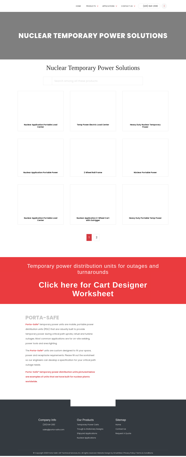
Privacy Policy (129, 454)
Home (78, 6)
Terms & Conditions (144, 454)
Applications (108, 6)
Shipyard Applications (87, 434)
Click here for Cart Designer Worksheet (93, 290)
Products (91, 6)
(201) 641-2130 (150, 5)
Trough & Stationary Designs (90, 430)
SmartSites (117, 454)
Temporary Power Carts (88, 425)
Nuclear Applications (86, 438)
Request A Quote (123, 434)
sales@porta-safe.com (53, 430)
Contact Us (127, 6)
